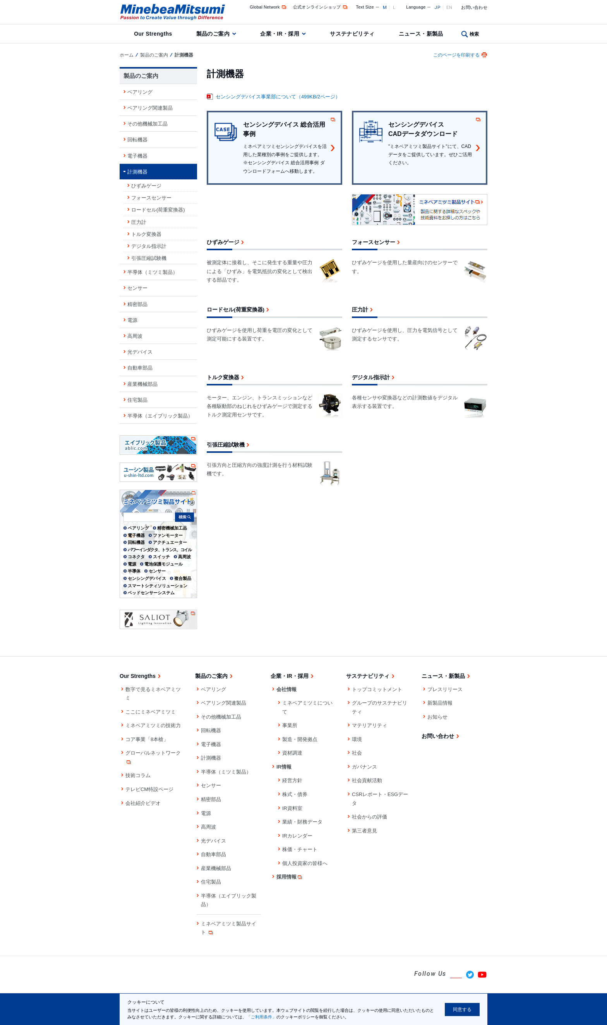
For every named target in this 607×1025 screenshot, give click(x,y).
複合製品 (182, 578)
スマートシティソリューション (157, 585)
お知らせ (437, 717)
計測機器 (137, 172)
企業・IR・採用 (279, 34)
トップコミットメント (377, 689)
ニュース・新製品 (421, 34)
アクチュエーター (170, 542)
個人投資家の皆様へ (305, 863)
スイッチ (161, 556)
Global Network (268, 7)
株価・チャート (299, 849)
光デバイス (140, 352)
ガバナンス (364, 767)
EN (449, 7)
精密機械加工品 (172, 528)
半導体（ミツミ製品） (152, 272)
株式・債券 (294, 794)
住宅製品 (137, 400)
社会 (357, 753)
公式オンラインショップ (320, 7)
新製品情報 (440, 703)
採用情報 (289, 877)
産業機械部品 (142, 384)
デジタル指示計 (148, 246)
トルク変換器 (146, 234)
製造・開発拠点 (299, 739)
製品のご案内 (213, 34)
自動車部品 (140, 368)
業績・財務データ (302, 822)
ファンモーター (168, 535)
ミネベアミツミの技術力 (153, 725)
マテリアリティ (369, 725)
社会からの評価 (369, 817)
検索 (474, 34)
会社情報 (286, 689)
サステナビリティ (352, 34)
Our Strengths (153, 34)
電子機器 (137, 156)
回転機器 (137, 140)
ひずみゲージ (146, 186)
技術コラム (138, 775)
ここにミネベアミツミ (150, 712)
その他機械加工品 (147, 124)
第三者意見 (364, 831)
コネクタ (136, 556)
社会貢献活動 (367, 780)
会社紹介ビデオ (143, 803)
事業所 (289, 725)
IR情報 (283, 767)
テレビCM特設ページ (149, 789)
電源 (132, 320)
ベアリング (140, 92)
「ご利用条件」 (261, 1017)
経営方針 (292, 780)
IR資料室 (292, 808)
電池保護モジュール (163, 564)
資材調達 (292, 753)
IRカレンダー (297, 836)
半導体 (134, 571)
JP (437, 7)
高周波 (134, 336)
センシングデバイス (147, 578)
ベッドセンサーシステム (151, 592)
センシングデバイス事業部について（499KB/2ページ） (278, 97)
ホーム (127, 55)
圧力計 (138, 222)
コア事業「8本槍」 (146, 739)
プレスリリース (445, 689)
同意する (462, 1009)
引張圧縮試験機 (148, 258)
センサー (137, 288)
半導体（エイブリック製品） (160, 416)
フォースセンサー (151, 198)
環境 (357, 739)
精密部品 (137, 304)
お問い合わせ (474, 7)
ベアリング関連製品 (150, 108)
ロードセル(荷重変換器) (158, 210)
